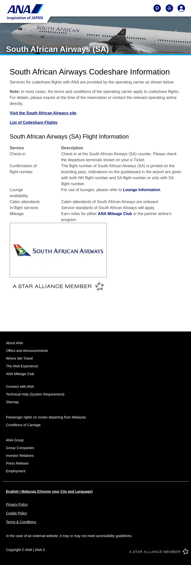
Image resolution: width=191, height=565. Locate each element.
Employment (15, 471)
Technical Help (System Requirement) (35, 394)
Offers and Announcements (27, 351)
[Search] (157, 8)
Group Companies (20, 448)
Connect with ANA (20, 387)
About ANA (14, 343)
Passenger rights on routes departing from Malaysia (46, 417)
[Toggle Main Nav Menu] (169, 8)
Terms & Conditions (21, 522)
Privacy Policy (17, 504)
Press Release (17, 463)
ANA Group (15, 440)
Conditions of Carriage (23, 425)
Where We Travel (19, 358)
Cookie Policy (16, 513)
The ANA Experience (22, 366)
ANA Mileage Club (20, 374)
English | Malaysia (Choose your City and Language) (49, 491)
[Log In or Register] (181, 8)
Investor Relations (20, 456)
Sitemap (12, 402)
